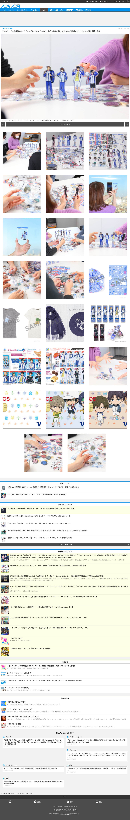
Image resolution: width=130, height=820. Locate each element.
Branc (88, 9)
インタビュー (34, 10)
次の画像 (127, 124)
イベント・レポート (75, 736)
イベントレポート (22, 10)
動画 (51, 10)
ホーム (3, 10)
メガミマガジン (79, 9)
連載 (7, 778)
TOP (65, 797)
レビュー (44, 10)
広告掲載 (60, 806)
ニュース (11, 10)
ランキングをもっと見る (65, 544)
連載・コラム (59, 10)
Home (13, 801)
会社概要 (66, 806)
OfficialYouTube (100, 802)
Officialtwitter (71, 802)
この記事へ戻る (65, 124)
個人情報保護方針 (73, 806)
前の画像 (3, 124)
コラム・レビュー (11, 765)
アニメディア (69, 9)
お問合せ (55, 806)
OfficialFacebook (39, 802)
